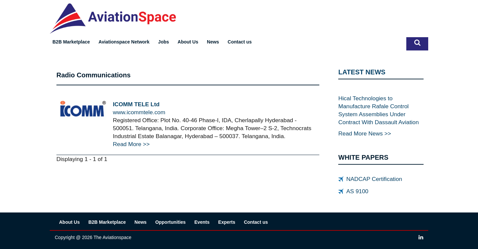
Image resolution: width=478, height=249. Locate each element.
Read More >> (131, 144)
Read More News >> (364, 133)
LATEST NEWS (361, 72)
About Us (188, 41)
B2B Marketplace (71, 41)
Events (201, 222)
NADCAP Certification (374, 179)
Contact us (240, 41)
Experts (226, 222)
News (213, 41)
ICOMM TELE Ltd (136, 104)
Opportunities (170, 222)
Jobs (163, 41)
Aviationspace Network (124, 41)
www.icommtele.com (139, 112)
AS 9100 (357, 191)
